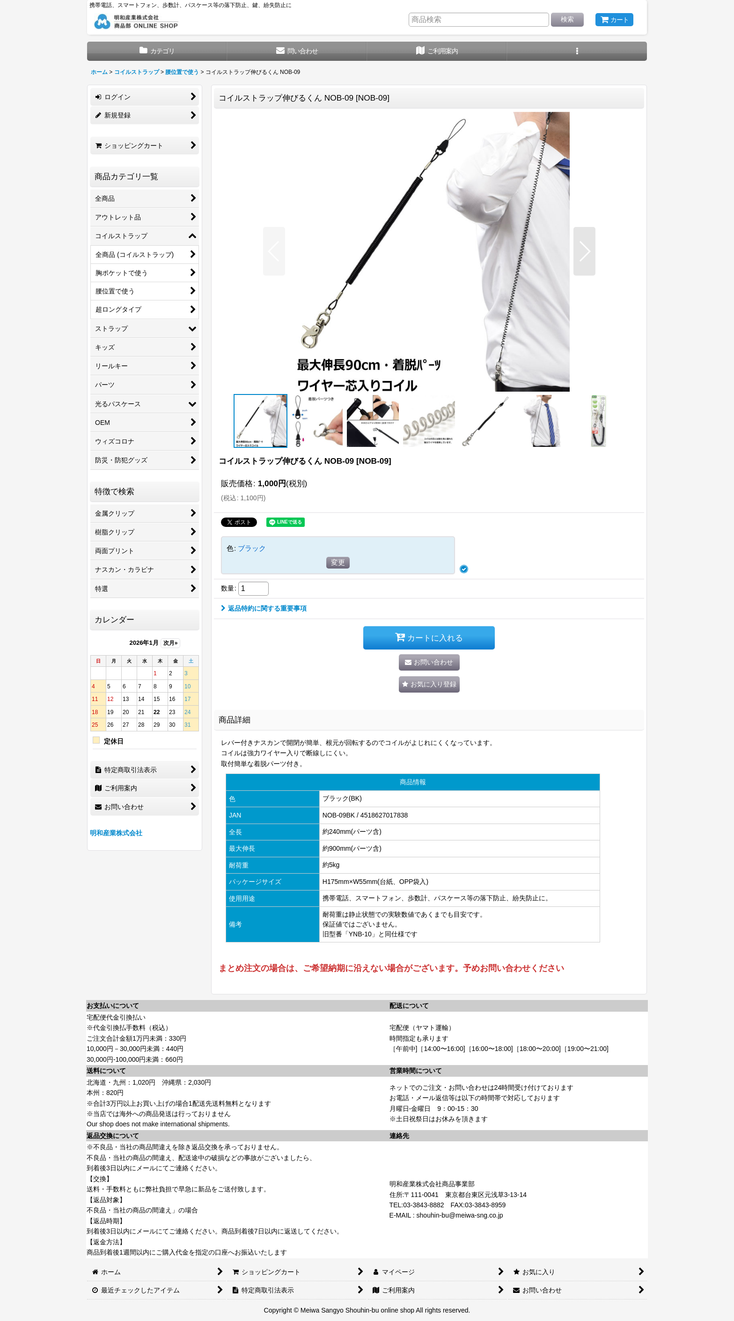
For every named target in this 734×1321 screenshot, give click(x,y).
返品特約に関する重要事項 (264, 608)
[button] (577, 51)
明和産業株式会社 (116, 833)
